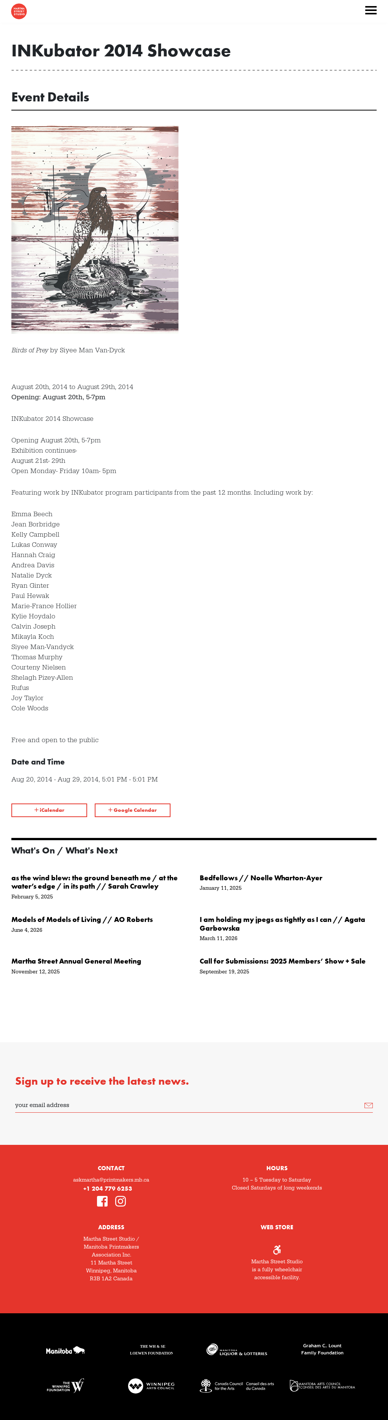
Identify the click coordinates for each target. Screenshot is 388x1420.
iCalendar (49, 810)
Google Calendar (132, 810)
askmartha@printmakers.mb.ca (111, 1180)
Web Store (277, 1227)
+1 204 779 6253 (107, 1189)
